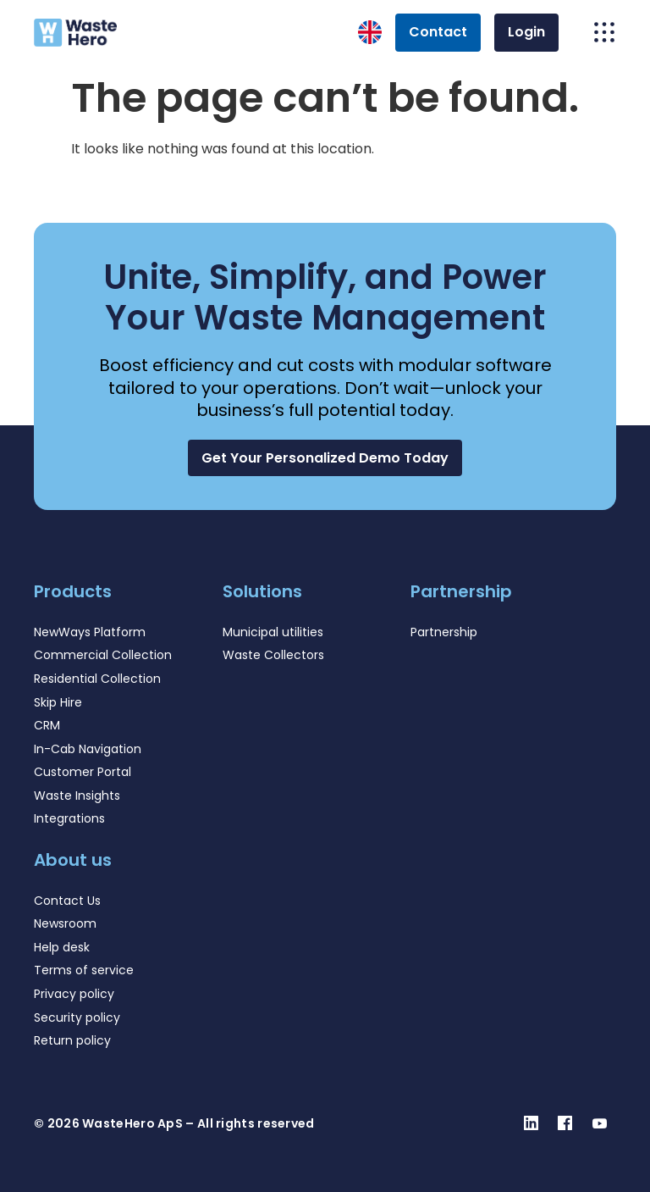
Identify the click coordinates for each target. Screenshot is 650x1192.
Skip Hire (58, 702)
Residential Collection (97, 678)
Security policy (77, 1017)
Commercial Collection (103, 654)
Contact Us (67, 900)
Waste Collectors (273, 654)
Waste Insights (77, 795)
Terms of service (84, 970)
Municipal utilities (273, 632)
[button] (325, 458)
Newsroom (65, 923)
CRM (47, 725)
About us (73, 860)
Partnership (443, 632)
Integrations (69, 818)
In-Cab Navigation (87, 748)
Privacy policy (74, 993)
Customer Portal (82, 771)
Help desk (62, 947)
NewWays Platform (90, 632)
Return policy (72, 1040)
